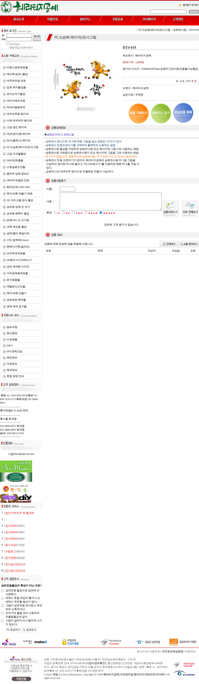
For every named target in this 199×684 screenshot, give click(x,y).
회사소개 (142, 651)
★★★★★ (109, 216)
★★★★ (93, 216)
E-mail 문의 (19, 410)
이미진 (132, 659)
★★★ (79, 216)
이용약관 (154, 651)
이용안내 (190, 651)
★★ (67, 216)
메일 (55, 674)
